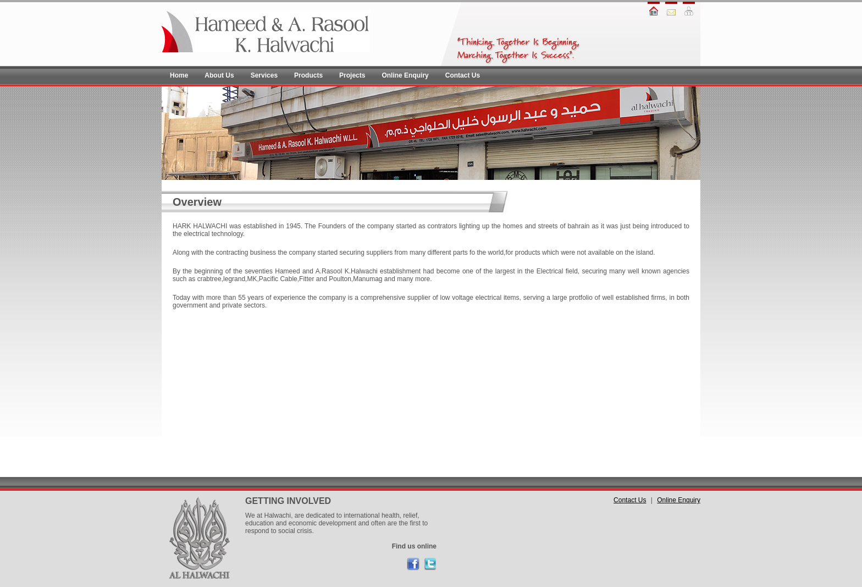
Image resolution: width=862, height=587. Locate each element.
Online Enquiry (405, 75)
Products (308, 75)
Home (179, 75)
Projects (352, 75)
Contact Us (462, 75)
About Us (219, 75)
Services (264, 75)
